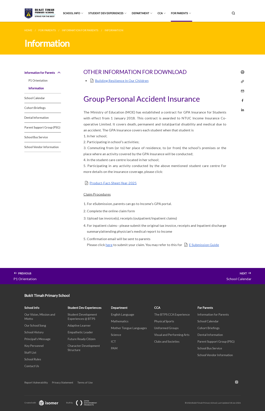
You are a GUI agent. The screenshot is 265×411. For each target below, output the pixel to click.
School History (34, 332)
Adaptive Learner (79, 325)
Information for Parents (42, 72)
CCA (160, 13)
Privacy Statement (62, 382)
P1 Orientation (37, 80)
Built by (84, 402)
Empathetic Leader (80, 332)
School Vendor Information (41, 147)
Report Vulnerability (36, 382)
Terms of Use (85, 382)
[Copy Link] (241, 82)
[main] (132, 153)
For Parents (179, 13)
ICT (113, 341)
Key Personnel (34, 346)
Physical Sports (164, 321)
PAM (114, 348)
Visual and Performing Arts (171, 335)
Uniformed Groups (166, 328)
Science (116, 335)
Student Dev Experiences (105, 13)
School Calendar (34, 98)
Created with (44, 402)
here (109, 245)
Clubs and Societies (166, 341)
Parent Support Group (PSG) (42, 127)
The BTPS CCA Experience (172, 314)
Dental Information (36, 117)
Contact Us (31, 366)
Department (140, 13)
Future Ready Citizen (81, 339)
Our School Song (35, 325)
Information (36, 88)
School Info (71, 13)
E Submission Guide (204, 245)
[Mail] (241, 89)
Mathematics (119, 321)
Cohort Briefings (35, 108)
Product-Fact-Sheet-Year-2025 (113, 183)
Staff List (30, 352)
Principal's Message (37, 339)
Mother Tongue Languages (129, 328)
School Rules (32, 359)
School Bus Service (36, 137)
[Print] (241, 72)
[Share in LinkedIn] (241, 107)
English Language (122, 314)
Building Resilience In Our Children (122, 81)
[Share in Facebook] (241, 98)
